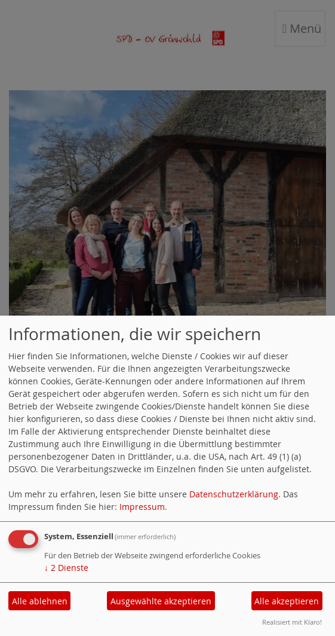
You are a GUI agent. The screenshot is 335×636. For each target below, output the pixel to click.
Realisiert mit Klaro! (292, 621)
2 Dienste (66, 567)
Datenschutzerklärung (233, 494)
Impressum (142, 506)
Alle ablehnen (39, 601)
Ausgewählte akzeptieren (160, 601)
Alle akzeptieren (286, 601)
